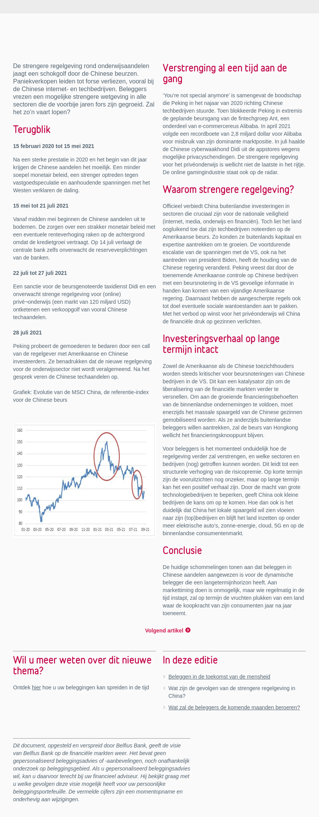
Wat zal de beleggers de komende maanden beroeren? (234, 707)
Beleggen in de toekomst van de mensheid (220, 677)
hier (36, 687)
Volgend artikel (164, 630)
